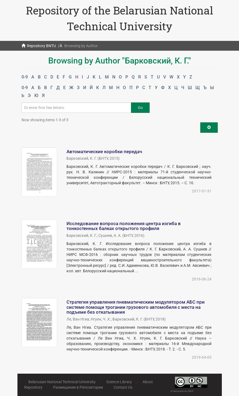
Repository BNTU (41, 46)
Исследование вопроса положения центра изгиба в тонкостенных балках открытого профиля (123, 226)
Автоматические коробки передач (104, 151)
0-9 (25, 77)
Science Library (119, 382)
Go (140, 107)
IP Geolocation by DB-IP (182, 391)
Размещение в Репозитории (78, 387)
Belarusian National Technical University (62, 382)
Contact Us (123, 387)
